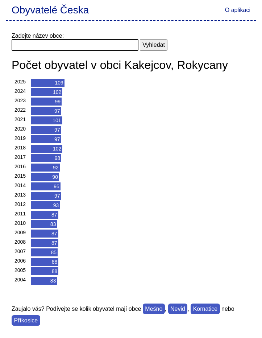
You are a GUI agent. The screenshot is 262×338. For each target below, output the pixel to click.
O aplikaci (237, 10)
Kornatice (205, 309)
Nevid (177, 309)
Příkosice (26, 320)
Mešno (153, 309)
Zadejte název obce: (38, 36)
